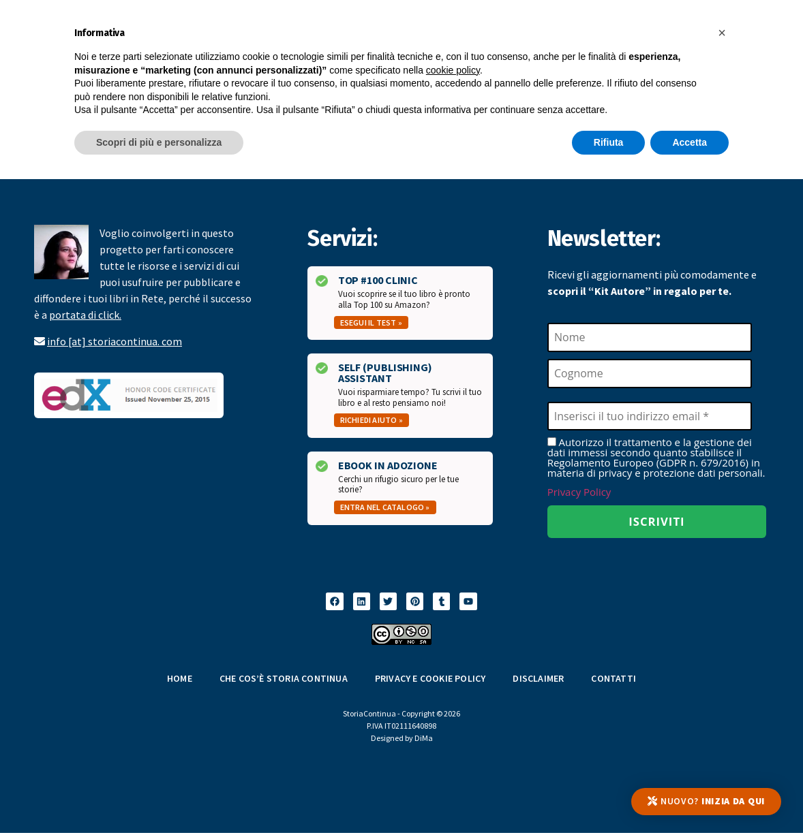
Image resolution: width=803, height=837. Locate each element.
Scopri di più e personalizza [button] (159, 142)
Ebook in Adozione (388, 465)
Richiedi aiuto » (371, 420)
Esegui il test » (371, 322)
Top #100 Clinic (378, 280)
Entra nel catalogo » (385, 507)
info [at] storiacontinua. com (114, 341)
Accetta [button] (689, 142)
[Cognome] (649, 375)
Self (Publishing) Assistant (385, 372)
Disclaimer (538, 682)
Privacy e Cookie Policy (430, 682)
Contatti (613, 682)
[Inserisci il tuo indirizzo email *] (649, 418)
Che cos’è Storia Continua (283, 682)
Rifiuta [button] (609, 142)
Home (179, 682)
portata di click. (85, 314)
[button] (722, 33)
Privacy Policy (579, 494)
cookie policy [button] (453, 70)
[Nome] (649, 338)
